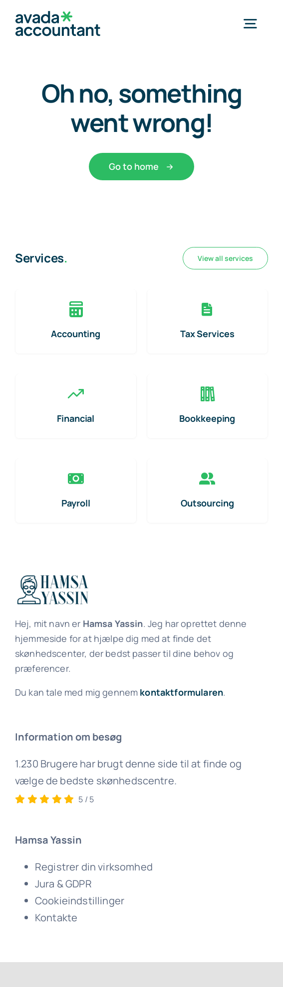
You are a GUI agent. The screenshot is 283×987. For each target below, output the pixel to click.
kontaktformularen (181, 692)
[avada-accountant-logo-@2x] (58, 15)
